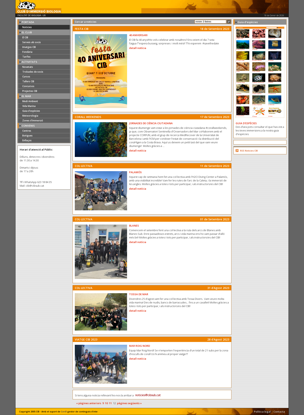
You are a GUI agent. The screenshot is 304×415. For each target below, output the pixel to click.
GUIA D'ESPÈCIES (246, 123)
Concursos (28, 86)
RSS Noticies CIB (249, 150)
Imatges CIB (29, 47)
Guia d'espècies (31, 111)
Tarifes (26, 56)
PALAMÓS (135, 172)
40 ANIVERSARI (138, 35)
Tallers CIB (28, 81)
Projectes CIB (29, 91)
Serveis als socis (31, 42)
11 (110, 403)
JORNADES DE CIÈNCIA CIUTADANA (151, 123)
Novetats (27, 67)
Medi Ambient (30, 101)
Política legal (262, 411)
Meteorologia (30, 115)
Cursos (26, 76)
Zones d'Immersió (32, 120)
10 (106, 403)
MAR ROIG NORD (139, 346)
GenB (64, 411)
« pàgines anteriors (88, 403)
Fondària (27, 52)
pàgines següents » (129, 403)
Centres (26, 130)
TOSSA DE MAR (138, 294)
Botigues (27, 135)
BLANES (134, 225)
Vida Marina (29, 106)
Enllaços (27, 140)
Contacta (279, 411)
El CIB (25, 37)
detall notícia (137, 48)
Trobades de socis (32, 71)
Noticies (27, 27)
